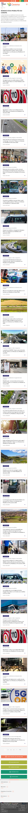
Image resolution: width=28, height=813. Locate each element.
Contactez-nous (15, 767)
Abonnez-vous (15, 771)
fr (24, 0)
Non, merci (22, 809)
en (26, 0)
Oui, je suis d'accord (23, 806)
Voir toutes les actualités (15, 756)
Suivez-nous (15, 776)
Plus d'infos (4, 811)
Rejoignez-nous (15, 762)
